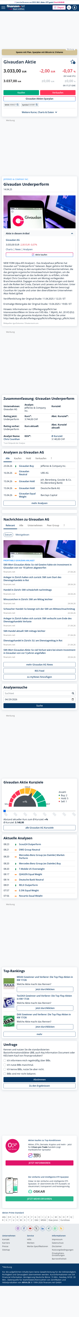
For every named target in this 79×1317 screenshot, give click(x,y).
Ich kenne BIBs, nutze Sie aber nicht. (25, 1069)
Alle (4, 1217)
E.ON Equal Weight (29, 890)
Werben (30, 1243)
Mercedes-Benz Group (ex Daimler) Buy (40, 863)
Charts (9, 249)
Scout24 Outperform (30, 844)
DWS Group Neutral (29, 849)
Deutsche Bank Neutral (31, 879)
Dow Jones (53, 1220)
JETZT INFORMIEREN (39, 1162)
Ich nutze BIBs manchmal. (20, 1065)
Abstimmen (39, 1079)
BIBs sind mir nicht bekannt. (21, 1074)
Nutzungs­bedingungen (62, 1250)
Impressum (57, 1239)
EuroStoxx (65, 1220)
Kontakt (5, 1239)
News (18, 249)
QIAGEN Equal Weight (30, 874)
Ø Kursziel (57, 436)
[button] (59, 7)
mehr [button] (39, 1034)
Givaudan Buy (26, 465)
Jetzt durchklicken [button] (45, 989)
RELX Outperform (28, 885)
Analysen (28, 249)
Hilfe (29, 1239)
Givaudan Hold (27, 481)
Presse (5, 1246)
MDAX (43, 1220)
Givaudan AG (13, 239)
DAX (36, 1220)
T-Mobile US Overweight (32, 868)
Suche (39, 705)
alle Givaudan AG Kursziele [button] (39, 827)
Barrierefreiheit (59, 1259)
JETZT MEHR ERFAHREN (39, 1198)
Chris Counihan (12, 439)
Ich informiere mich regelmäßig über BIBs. (29, 1060)
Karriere (6, 1243)
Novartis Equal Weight (30, 895)
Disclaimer (57, 1246)
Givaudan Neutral (24, 473)
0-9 (9, 1217)
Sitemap (6, 1250)
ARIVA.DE (26, 1282)
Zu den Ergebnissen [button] (39, 1085)
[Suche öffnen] (69, 7)
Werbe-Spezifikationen (37, 1246)
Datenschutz (58, 1243)
